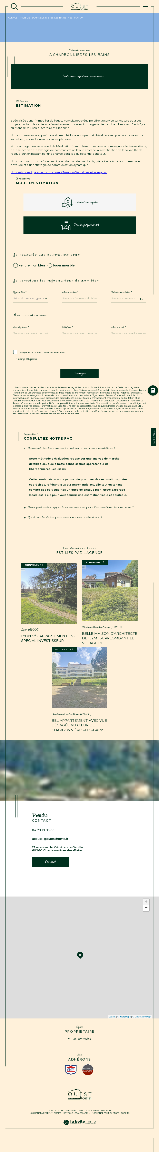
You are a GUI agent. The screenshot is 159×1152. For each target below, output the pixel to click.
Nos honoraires (38, 1125)
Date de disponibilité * (121, 299)
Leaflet (112, 1028)
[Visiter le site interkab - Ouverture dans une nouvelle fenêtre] (71, 1081)
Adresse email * (118, 333)
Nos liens (97, 1125)
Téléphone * (67, 333)
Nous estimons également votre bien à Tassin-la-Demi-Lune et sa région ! (59, 172)
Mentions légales (72, 1125)
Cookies (125, 1125)
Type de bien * (20, 299)
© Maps (124, 1028)
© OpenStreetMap (141, 1028)
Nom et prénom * (21, 333)
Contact (154, 437)
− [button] (146, 920)
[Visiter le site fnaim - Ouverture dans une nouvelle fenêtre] (88, 1082)
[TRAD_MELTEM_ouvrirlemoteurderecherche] (14, 6)
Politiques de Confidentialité (68, 423)
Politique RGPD (111, 1125)
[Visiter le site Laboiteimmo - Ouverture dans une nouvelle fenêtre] (79, 1138)
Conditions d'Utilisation (101, 423)
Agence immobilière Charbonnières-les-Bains (37, 17)
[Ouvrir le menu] (145, 6)
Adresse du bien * (70, 299)
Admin (86, 1125)
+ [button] (146, 914)
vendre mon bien (32, 272)
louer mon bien (65, 272)
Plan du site (54, 1125)
